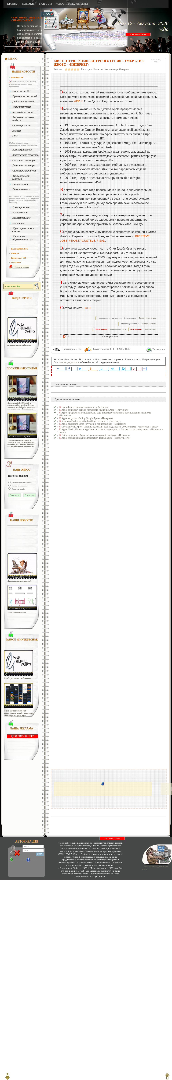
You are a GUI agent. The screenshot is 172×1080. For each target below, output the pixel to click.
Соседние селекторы (24, 160)
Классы (16, 130)
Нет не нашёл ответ (19, 486)
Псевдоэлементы (21, 189)
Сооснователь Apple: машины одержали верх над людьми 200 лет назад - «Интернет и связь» (109, 426)
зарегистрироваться (68, 362)
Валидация (18, 223)
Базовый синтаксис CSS (17, 612)
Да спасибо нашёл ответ (21, 483)
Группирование (21, 207)
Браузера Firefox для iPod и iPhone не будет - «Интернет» (91, 421)
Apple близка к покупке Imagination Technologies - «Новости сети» (95, 438)
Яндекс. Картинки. (149, 324)
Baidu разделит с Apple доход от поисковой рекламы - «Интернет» (95, 435)
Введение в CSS (21, 91)
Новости (97, 69)
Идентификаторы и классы (23, 230)
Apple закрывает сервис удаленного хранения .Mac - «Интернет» (95, 410)
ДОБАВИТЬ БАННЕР (138, 34)
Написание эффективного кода (23, 238)
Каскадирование (21, 217)
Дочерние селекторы (24, 165)
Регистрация (19, 859)
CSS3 (15, 136)
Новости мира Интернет (116, 69)
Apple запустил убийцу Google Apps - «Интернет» (87, 418)
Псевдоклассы (20, 184)
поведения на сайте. (118, 329)
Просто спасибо (18, 489)
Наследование (20, 212)
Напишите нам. (151, 329)
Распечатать (158, 349)
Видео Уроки (22, 267)
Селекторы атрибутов (24, 170)
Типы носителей (21, 106)
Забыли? (34, 859)
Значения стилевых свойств (23, 119)
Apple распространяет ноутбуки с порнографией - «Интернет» (93, 424)
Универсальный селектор (21, 177)
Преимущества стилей (25, 96)
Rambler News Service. (148, 318)
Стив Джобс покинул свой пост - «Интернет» (84, 407)
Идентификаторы (22, 149)
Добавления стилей (23, 101)
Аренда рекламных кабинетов (19, 345)
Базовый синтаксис (23, 112)
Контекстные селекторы (25, 154)
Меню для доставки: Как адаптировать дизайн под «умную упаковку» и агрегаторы (19, 713)
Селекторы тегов (21, 125)
